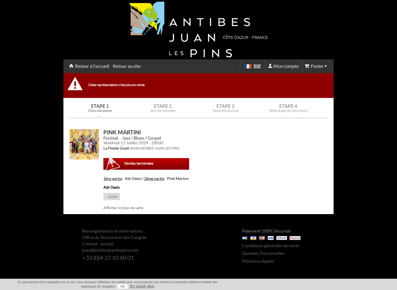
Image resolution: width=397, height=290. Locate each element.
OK (122, 286)
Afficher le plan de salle (123, 208)
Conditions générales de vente (270, 245)
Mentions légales (258, 261)
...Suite (111, 196)
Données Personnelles (263, 253)
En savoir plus (142, 286)
